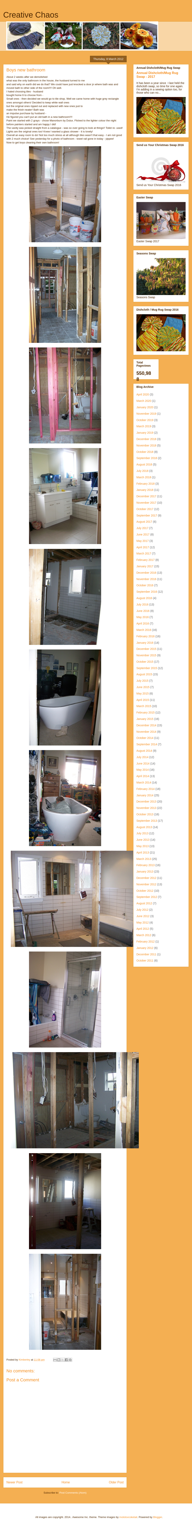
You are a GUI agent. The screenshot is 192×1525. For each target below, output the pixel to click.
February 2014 (145, 789)
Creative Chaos (30, 14)
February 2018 (145, 483)
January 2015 (144, 718)
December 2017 (146, 496)
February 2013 (145, 865)
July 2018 (142, 470)
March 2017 (143, 553)
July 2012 (142, 909)
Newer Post (14, 1482)
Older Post (116, 1482)
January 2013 (144, 871)
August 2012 (144, 903)
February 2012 (145, 941)
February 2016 (145, 636)
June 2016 (142, 610)
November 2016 (146, 579)
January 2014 (144, 795)
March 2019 (143, 426)
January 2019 (144, 432)
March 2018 (143, 477)
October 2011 (144, 960)
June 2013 (142, 839)
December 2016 (146, 572)
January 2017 (144, 566)
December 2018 (146, 439)
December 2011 (146, 954)
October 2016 (144, 585)
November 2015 (146, 655)
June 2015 (142, 687)
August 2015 (144, 674)
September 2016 (146, 591)
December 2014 (146, 725)
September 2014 (146, 744)
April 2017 (142, 547)
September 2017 (146, 515)
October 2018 (144, 451)
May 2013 (142, 846)
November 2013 (146, 808)
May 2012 (142, 922)
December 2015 (146, 648)
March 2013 (143, 859)
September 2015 (146, 668)
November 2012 (146, 884)
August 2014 (144, 750)
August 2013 (144, 827)
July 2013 (142, 833)
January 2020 (144, 407)
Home (66, 1482)
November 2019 (146, 413)
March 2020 (143, 400)
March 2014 (143, 782)
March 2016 (143, 629)
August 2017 (144, 521)
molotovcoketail (128, 1517)
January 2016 (144, 642)
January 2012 (144, 948)
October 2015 (144, 661)
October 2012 (144, 890)
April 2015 (142, 699)
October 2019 (144, 420)
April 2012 (142, 928)
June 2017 (142, 534)
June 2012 (142, 916)
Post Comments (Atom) (72, 1492)
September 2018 (146, 458)
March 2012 (143, 935)
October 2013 (144, 814)
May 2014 (142, 769)
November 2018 (146, 445)
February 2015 (145, 712)
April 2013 (142, 852)
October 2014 (144, 737)
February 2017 (145, 559)
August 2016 (144, 598)
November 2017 (146, 502)
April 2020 (142, 394)
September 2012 (146, 897)
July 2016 (142, 604)
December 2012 (146, 878)
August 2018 (144, 464)
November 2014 (146, 731)
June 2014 (142, 763)
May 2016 (142, 617)
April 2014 (142, 776)
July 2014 (142, 757)
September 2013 (146, 820)
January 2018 (144, 489)
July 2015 (142, 680)
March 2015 (143, 706)
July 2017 (142, 528)
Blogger (157, 1517)
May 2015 (142, 693)
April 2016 (142, 623)
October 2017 (144, 509)
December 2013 (146, 801)
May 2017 (142, 540)
